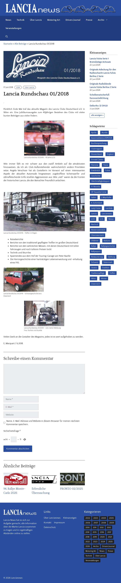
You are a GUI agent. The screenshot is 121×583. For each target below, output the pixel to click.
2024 (103, 542)
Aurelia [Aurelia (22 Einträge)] (104, 133)
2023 (95, 542)
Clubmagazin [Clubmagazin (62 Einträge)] (96, 149)
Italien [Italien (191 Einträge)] (93, 197)
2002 (88, 518)
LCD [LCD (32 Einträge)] (93, 219)
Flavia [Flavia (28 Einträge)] (105, 165)
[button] (7, 36)
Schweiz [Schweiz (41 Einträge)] (94, 262)
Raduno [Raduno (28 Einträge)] (107, 241)
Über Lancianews (52, 518)
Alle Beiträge (20, 44)
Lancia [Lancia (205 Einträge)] (94, 214)
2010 (88, 527)
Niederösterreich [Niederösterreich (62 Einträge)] (98, 230)
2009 (111, 523)
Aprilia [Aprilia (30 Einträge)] (93, 133)
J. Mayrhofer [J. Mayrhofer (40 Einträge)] (106, 197)
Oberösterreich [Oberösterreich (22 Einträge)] (97, 235)
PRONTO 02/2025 (71, 488)
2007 (96, 523)
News (8, 20)
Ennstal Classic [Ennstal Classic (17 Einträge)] (97, 160)
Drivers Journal (73, 20)
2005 (111, 518)
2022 (88, 542)
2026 (88, 546)
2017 (109, 532)
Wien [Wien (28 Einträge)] (93, 278)
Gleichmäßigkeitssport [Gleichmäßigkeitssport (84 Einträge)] (100, 181)
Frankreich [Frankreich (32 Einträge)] (95, 170)
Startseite (7, 44)
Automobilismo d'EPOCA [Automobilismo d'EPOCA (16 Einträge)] (101, 138)
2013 (109, 527)
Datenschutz (50, 527)
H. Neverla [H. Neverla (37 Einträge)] (95, 187)
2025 (110, 542)
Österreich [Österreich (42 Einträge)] (95, 284)
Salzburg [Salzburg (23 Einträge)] (111, 257)
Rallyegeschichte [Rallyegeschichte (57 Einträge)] (108, 246)
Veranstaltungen (13, 28)
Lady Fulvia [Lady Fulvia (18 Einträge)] (95, 208)
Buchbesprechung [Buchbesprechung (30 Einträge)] (98, 143)
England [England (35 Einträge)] (110, 154)
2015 (95, 532)
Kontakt (47, 522)
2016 (102, 532)
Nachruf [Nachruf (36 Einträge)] (94, 224)
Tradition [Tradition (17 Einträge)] (105, 268)
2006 (88, 523)
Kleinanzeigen (70, 518)
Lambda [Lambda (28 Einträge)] (109, 208)
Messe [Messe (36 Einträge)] (111, 219)
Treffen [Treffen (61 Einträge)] (112, 273)
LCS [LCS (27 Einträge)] (101, 219)
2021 (110, 537)
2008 (103, 523)
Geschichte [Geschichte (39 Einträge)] (95, 176)
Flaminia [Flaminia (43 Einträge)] (94, 165)
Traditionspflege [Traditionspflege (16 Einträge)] (97, 273)
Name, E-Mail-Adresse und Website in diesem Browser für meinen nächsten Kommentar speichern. (43, 423)
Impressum (59, 522)
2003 (95, 518)
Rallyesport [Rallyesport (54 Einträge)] (95, 251)
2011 (94, 527)
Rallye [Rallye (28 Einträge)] (93, 246)
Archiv (104, 20)
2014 (87, 532)
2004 (103, 518)
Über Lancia (36, 20)
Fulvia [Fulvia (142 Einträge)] (107, 170)
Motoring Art (53, 20)
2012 (102, 527)
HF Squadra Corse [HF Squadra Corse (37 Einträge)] (98, 192)
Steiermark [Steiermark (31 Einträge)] (107, 262)
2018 (18, 87)
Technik (20, 20)
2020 (102, 537)
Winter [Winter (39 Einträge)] (104, 278)
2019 (95, 537)
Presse (89, 20)
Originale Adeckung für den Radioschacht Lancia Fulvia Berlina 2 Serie (103, 72)
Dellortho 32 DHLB (99, 105)
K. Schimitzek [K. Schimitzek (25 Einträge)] (96, 203)
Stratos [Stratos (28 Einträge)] (94, 268)
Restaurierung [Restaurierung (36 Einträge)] (97, 257)
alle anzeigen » (97, 115)
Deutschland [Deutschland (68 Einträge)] (96, 154)
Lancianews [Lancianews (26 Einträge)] (107, 214)
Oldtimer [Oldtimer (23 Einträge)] (95, 241)
